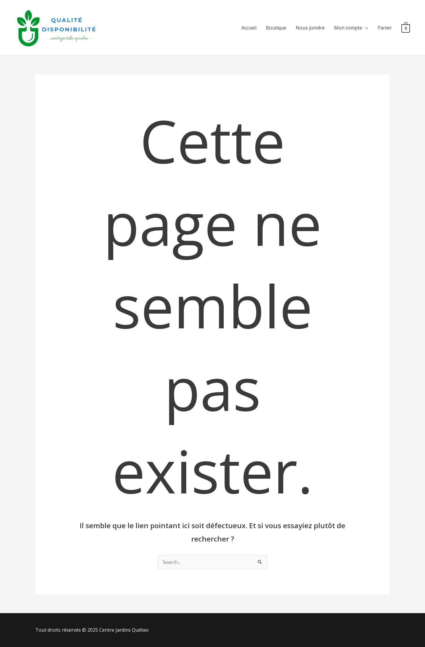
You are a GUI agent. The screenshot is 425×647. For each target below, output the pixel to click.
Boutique (276, 27)
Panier (384, 27)
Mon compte (348, 27)
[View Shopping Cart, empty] (405, 27)
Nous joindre (310, 27)
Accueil (248, 27)
